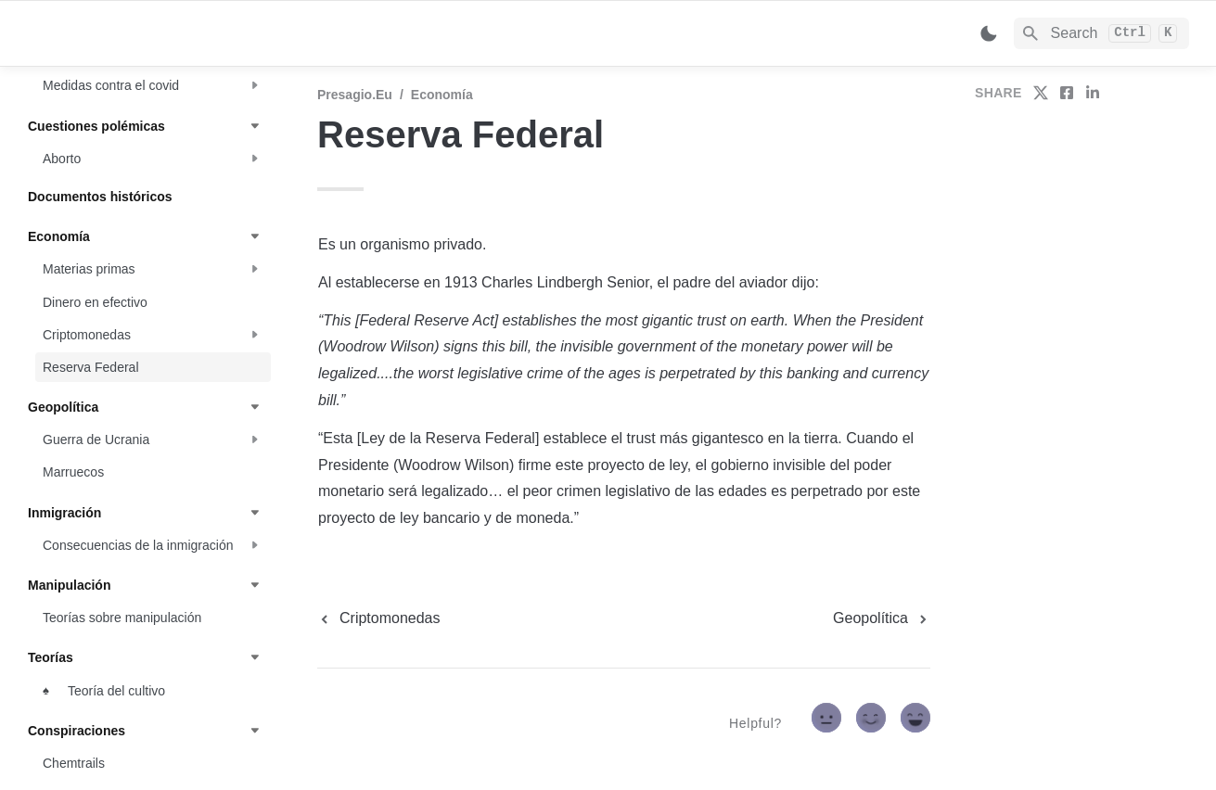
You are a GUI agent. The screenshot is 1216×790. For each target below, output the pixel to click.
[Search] (1101, 33)
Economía (442, 94)
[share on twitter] (1040, 92)
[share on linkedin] (1092, 92)
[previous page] (379, 618)
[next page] (881, 618)
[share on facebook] (1066, 92)
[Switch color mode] (988, 33)
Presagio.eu (354, 94)
